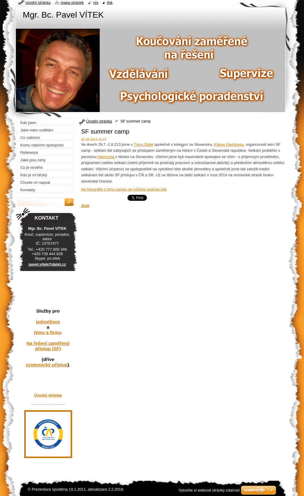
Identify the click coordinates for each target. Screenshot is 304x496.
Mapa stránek (72, 2)
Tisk (110, 2)
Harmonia (106, 156)
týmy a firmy (47, 332)
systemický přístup (46, 364)
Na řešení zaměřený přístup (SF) (47, 346)
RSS (95, 2)
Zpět (85, 205)
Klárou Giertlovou (229, 144)
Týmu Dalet (143, 144)
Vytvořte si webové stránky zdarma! (209, 490)
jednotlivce (48, 321)
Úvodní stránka (99, 121)
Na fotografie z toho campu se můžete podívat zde (124, 189)
